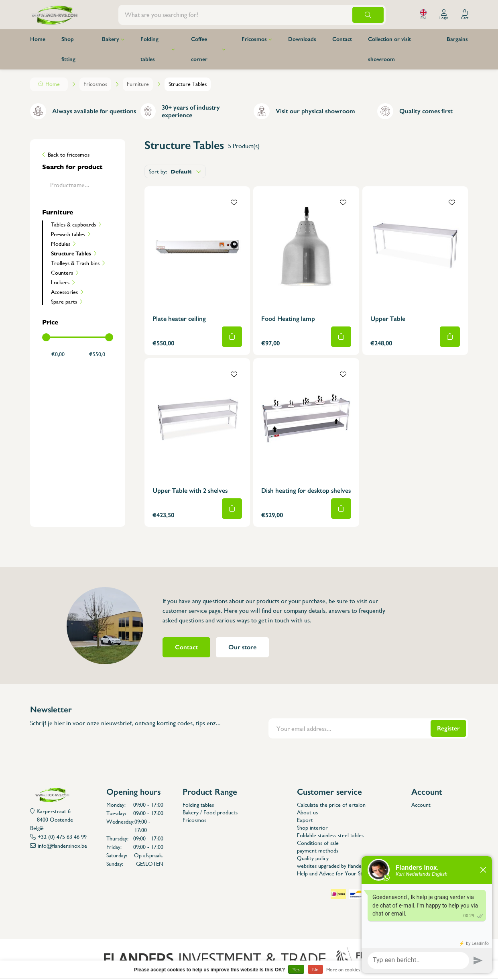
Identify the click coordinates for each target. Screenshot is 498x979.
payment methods (317, 850)
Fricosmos (254, 39)
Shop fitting (68, 49)
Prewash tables (68, 234)
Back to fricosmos (68, 154)
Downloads (302, 39)
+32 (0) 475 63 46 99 (62, 837)
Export (305, 820)
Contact (342, 39)
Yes (296, 970)
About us (307, 812)
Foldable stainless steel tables (330, 835)
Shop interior (312, 827)
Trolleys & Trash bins (75, 263)
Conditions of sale (318, 843)
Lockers (60, 282)
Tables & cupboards (73, 224)
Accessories (64, 292)
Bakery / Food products (210, 812)
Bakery (110, 39)
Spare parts (64, 301)
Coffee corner (199, 49)
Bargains (457, 39)
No (315, 970)
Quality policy (313, 858)
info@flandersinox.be (62, 845)
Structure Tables (71, 253)
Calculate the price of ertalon (331, 805)
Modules (60, 244)
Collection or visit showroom (389, 49)
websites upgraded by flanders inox (337, 866)
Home (37, 39)
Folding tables (149, 49)
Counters (62, 272)
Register (448, 728)
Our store (242, 647)
